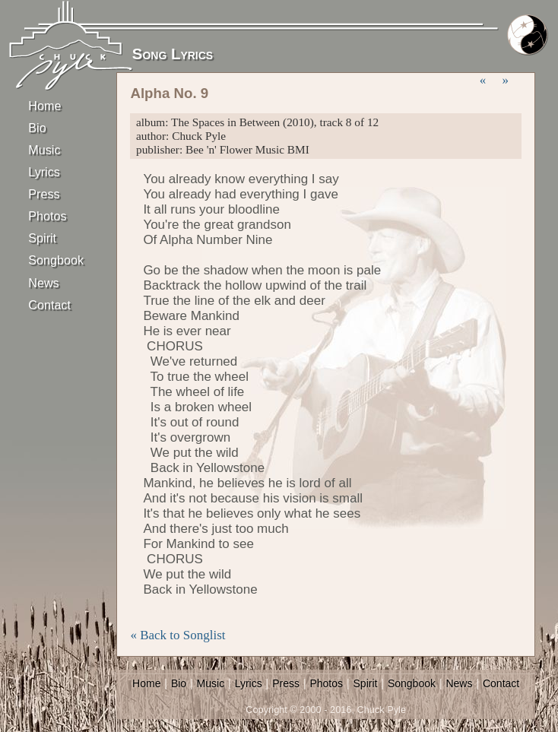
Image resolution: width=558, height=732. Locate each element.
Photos (47, 216)
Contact (49, 305)
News (43, 283)
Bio (37, 128)
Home (44, 105)
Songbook (54, 260)
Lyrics (44, 172)
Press (43, 194)
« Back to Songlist (177, 635)
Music (44, 150)
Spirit (42, 238)
